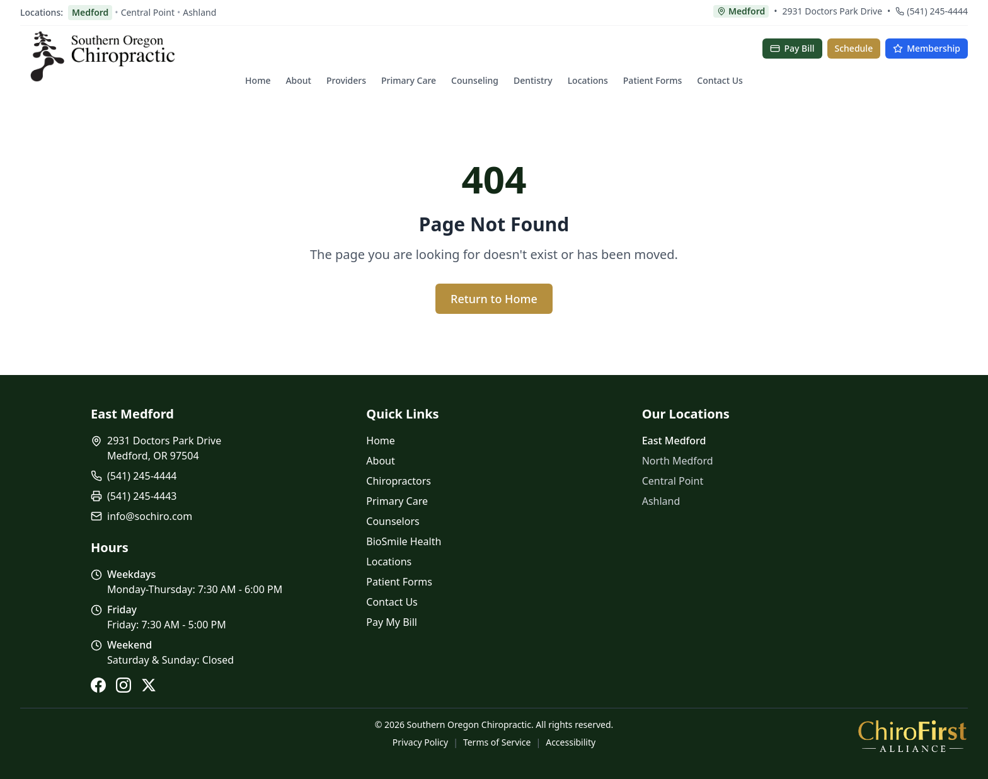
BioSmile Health (403, 541)
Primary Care (408, 80)
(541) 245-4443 (141, 496)
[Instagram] (123, 685)
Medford (90, 12)
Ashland (199, 12)
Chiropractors (398, 481)
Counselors (392, 521)
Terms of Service (497, 742)
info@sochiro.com (149, 516)
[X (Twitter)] (148, 685)
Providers (346, 80)
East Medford (674, 440)
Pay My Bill (391, 622)
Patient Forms (652, 80)
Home (257, 80)
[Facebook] (98, 685)
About (298, 80)
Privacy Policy (420, 742)
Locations (588, 80)
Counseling (474, 80)
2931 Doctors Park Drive (833, 11)
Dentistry (533, 80)
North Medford (677, 461)
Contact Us (720, 80)
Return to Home (494, 298)
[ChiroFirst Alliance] (912, 735)
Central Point (148, 12)
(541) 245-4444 (931, 11)
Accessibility (570, 742)
